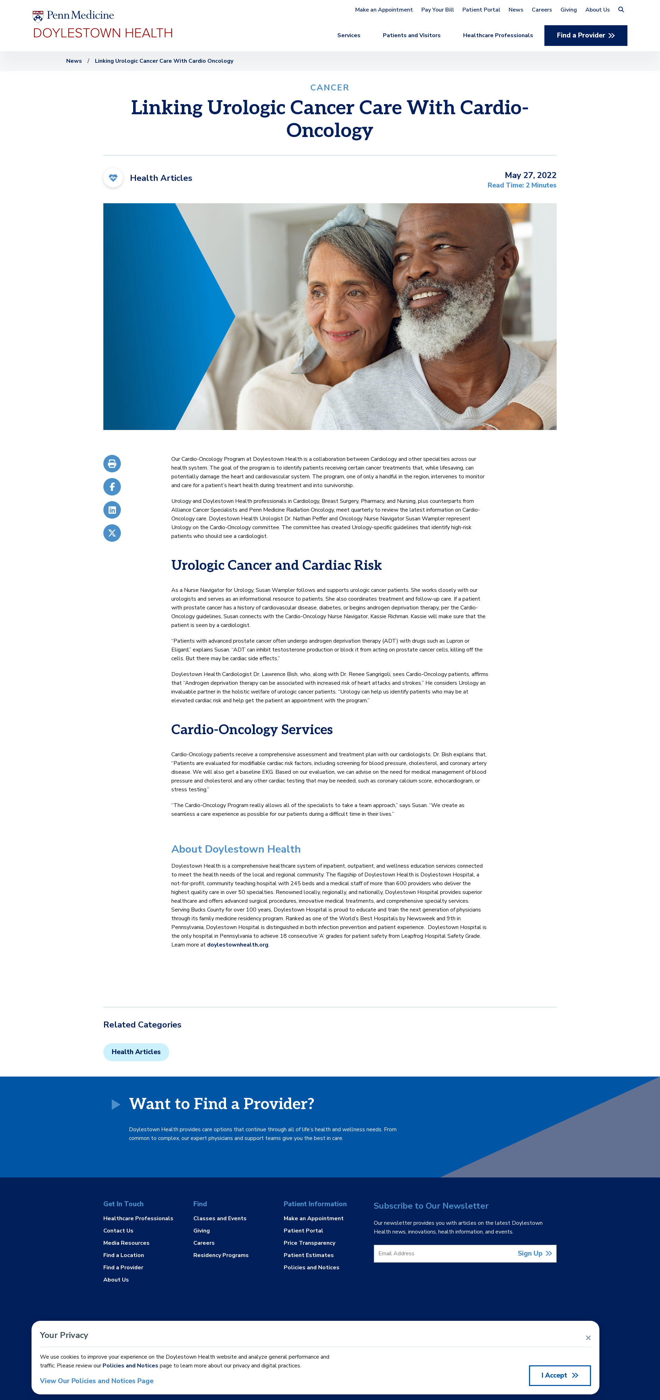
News (516, 10)
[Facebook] (112, 486)
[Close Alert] (588, 1338)
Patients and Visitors (412, 35)
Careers (542, 10)
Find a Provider (581, 35)
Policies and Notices (311, 1267)
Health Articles (136, 1052)
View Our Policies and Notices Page (96, 1381)
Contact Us (118, 1231)
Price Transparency (309, 1243)
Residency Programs (221, 1255)
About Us (597, 10)
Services (348, 35)
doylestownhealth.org (237, 945)
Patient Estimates (309, 1255)
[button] (621, 10)
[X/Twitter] (112, 531)
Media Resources (126, 1243)
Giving (569, 10)
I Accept (555, 1375)
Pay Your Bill (437, 10)
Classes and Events (220, 1218)
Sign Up (530, 1253)
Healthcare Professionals (498, 35)
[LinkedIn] (112, 509)
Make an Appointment (384, 10)
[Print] (112, 465)
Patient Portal (481, 10)
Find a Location (123, 1255)
